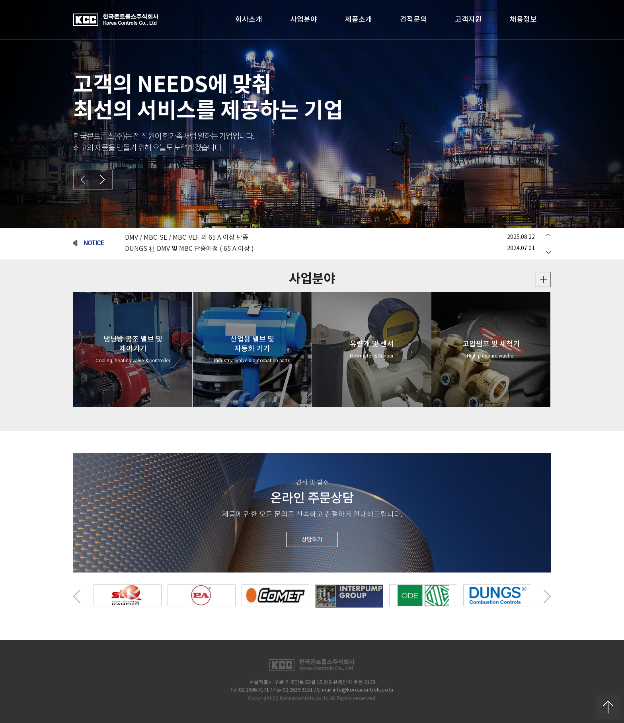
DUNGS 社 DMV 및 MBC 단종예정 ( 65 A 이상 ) (189, 248)
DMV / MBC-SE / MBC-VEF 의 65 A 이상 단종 (186, 237)
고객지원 (468, 20)
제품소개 (358, 20)
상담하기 (312, 540)
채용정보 (523, 20)
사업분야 (303, 20)
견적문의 (413, 20)
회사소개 (248, 20)
